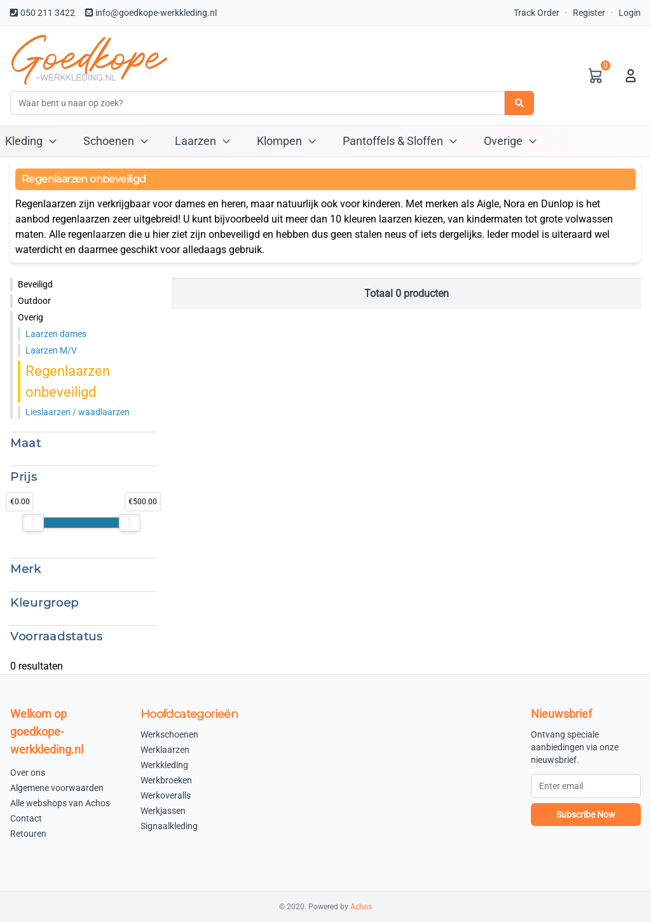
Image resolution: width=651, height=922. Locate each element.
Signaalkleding (169, 826)
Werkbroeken (166, 780)
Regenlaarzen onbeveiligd (67, 381)
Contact (26, 818)
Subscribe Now (585, 814)
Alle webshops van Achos (60, 803)
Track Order (536, 13)
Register (589, 13)
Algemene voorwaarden (57, 788)
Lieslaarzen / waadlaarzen (77, 412)
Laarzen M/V (51, 350)
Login (630, 13)
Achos (361, 906)
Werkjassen (163, 811)
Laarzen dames (55, 334)
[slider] (33, 523)
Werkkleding (164, 765)
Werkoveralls (165, 795)
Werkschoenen (169, 734)
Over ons (27, 772)
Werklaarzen (164, 750)
